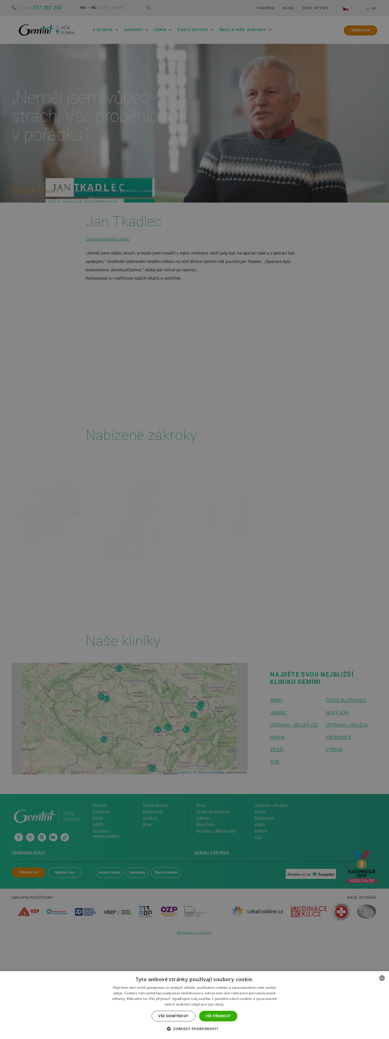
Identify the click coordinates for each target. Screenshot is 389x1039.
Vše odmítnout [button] (173, 1016)
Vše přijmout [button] (218, 1016)
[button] (194, 1029)
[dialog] (194, 519)
